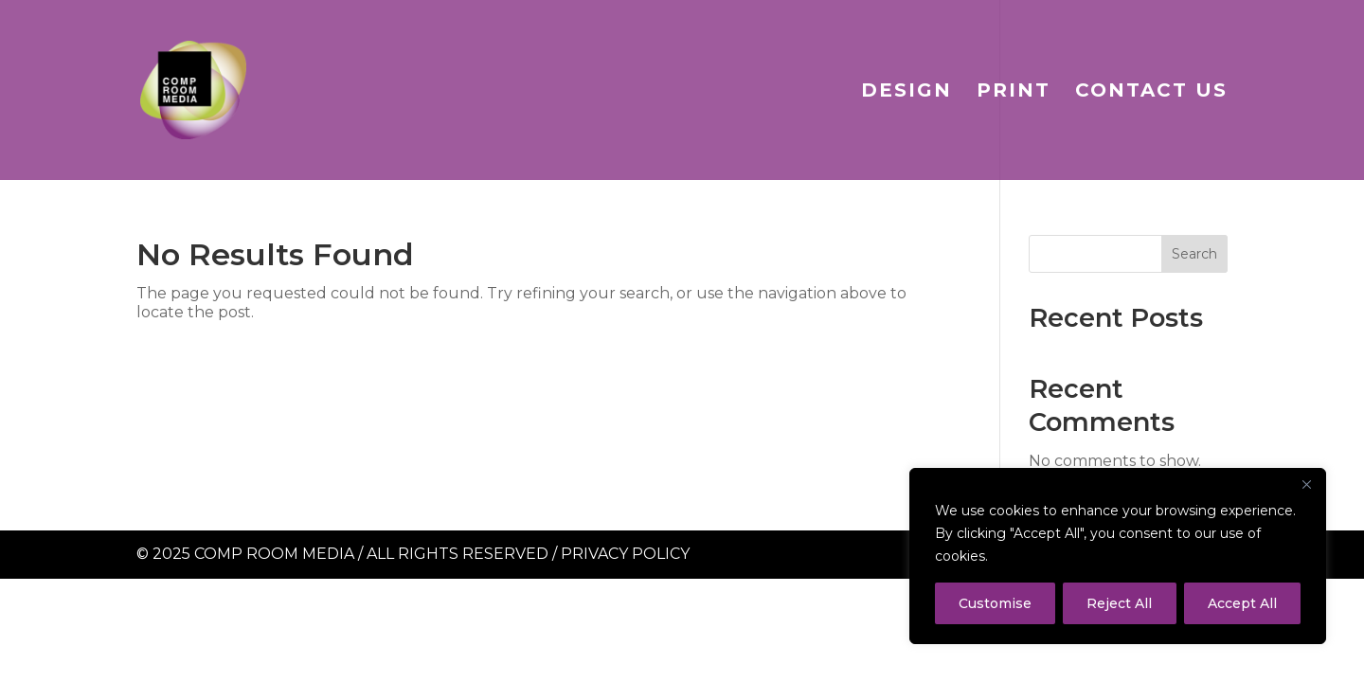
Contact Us (1151, 92)
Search (1194, 253)
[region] (1117, 556)
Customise (995, 603)
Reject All (1119, 603)
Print (1013, 92)
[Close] (1306, 484)
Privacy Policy (625, 554)
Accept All (1242, 603)
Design (906, 92)
